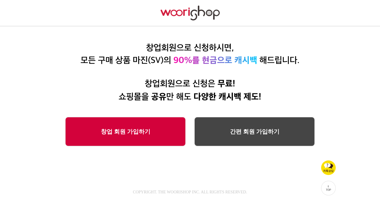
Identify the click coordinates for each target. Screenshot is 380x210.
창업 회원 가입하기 (125, 131)
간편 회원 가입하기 (254, 131)
